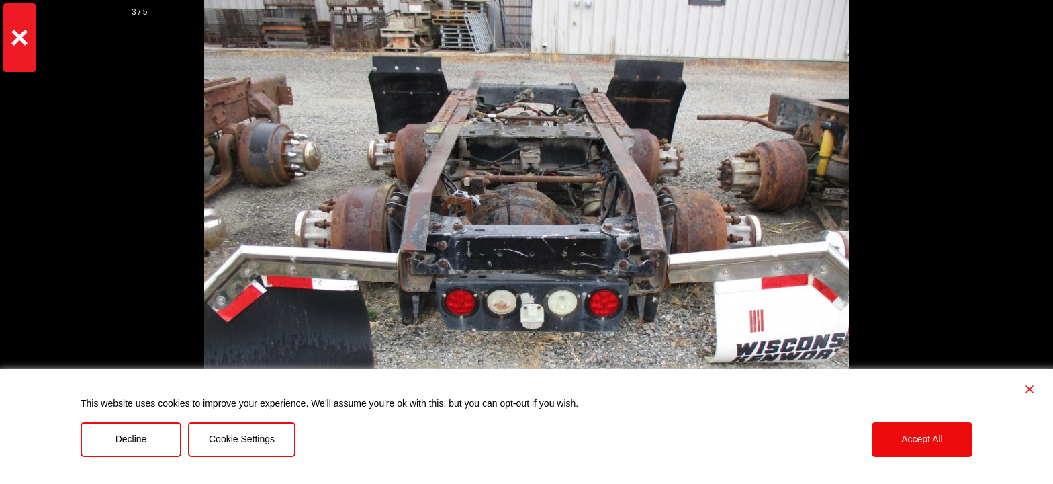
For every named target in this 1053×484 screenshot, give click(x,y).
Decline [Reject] (131, 439)
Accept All (921, 439)
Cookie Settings (242, 439)
